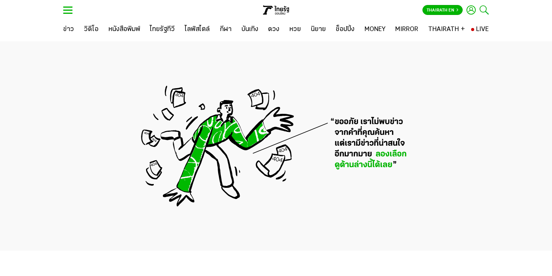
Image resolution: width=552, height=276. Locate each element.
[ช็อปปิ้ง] (345, 29)
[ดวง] (273, 29)
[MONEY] (375, 29)
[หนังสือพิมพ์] (124, 29)
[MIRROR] (406, 29)
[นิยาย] (318, 29)
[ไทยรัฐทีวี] (162, 29)
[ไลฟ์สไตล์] (197, 29)
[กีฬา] (226, 29)
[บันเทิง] (250, 29)
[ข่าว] (68, 29)
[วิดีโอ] (91, 29)
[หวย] (295, 29)
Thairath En (442, 10)
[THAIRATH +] (446, 29)
